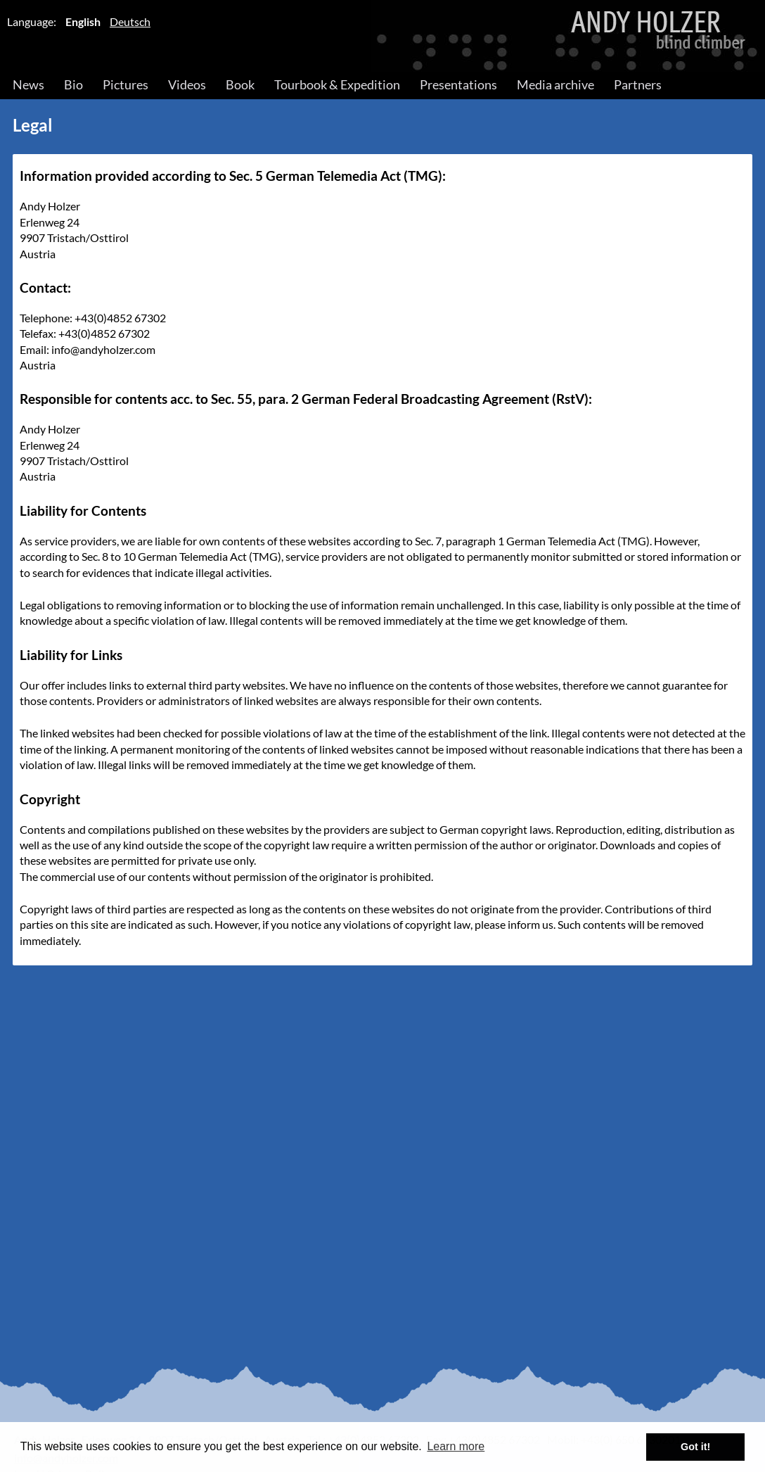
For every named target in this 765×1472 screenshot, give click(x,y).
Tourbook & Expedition (337, 84)
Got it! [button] (695, 1446)
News (28, 84)
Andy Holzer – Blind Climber (382, 36)
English (83, 21)
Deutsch (130, 21)
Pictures (125, 84)
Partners (638, 84)
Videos (187, 84)
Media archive (555, 84)
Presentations (458, 84)
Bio (73, 84)
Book (240, 84)
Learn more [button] (455, 1446)
